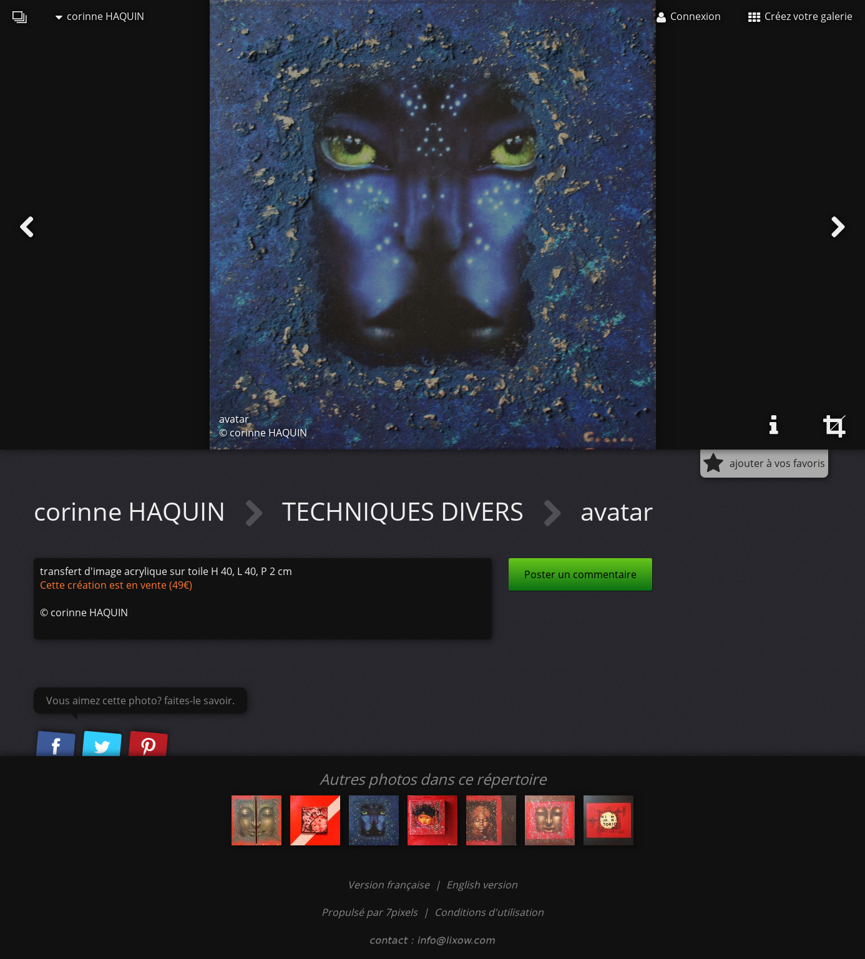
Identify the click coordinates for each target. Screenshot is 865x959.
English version (481, 885)
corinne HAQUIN (100, 16)
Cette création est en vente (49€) (116, 585)
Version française (390, 885)
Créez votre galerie (800, 16)
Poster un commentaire (580, 574)
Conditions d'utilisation (489, 912)
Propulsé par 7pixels (369, 912)
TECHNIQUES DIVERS (406, 511)
